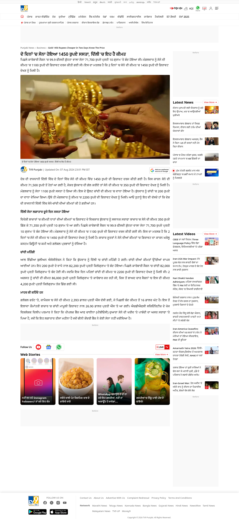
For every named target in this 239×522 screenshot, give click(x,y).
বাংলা (125, 2)
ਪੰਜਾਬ (29, 16)
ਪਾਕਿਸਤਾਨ (121, 22)
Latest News (183, 102)
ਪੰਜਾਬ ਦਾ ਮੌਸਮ (30, 22)
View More (161, 354)
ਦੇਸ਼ (54, 16)
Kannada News (133, 505)
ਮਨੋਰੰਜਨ (82, 16)
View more (210, 102)
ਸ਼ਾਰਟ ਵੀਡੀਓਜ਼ (42, 16)
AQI (191, 8)
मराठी (110, 2)
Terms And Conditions (180, 497)
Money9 (126, 511)
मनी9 (149, 2)
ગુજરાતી (117, 2)
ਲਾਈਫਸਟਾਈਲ (134, 16)
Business (41, 47)
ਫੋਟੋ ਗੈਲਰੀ (171, 16)
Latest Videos (184, 233)
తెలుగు (102, 2)
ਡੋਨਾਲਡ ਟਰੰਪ (108, 22)
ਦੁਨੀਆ (62, 16)
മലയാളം (140, 2)
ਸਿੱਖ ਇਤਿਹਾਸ (147, 22)
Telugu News (116, 505)
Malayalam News (101, 511)
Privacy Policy (159, 497)
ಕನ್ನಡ (95, 2)
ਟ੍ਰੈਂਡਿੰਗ (71, 16)
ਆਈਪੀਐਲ (133, 22)
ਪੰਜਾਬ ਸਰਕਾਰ (72, 22)
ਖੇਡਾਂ (105, 16)
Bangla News (150, 505)
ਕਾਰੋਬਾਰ (148, 16)
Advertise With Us (115, 497)
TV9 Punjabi (35, 169)
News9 (87, 2)
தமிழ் (131, 2)
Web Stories (30, 354)
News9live (195, 505)
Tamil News (209, 505)
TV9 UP (116, 511)
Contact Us (85, 497)
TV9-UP (156, 2)
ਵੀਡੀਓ (121, 16)
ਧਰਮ (112, 16)
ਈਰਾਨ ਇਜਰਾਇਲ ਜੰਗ (90, 22)
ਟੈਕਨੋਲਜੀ (159, 16)
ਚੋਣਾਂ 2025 (184, 16)
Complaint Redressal (138, 497)
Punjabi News (27, 47)
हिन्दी (80, 2)
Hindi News (182, 505)
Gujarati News (166, 505)
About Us (99, 497)
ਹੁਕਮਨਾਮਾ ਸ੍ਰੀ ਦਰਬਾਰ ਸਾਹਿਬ (51, 22)
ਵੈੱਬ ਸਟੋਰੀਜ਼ (94, 16)
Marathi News (99, 505)
